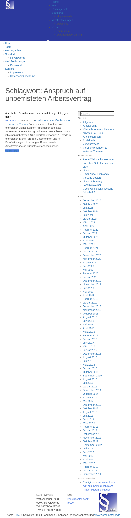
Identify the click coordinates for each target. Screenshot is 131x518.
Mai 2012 (88, 456)
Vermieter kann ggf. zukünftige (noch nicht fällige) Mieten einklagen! (99, 486)
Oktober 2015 (90, 372)
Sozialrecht (89, 140)
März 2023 (89, 222)
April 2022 (88, 226)
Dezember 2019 (92, 280)
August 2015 (90, 379)
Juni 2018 (88, 320)
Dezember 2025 (92, 200)
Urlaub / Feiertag (92, 181)
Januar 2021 (90, 251)
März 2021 (89, 244)
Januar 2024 (90, 218)
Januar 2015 (90, 386)
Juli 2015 (88, 382)
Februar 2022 (90, 229)
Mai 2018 (88, 324)
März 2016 (89, 364)
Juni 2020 (88, 266)
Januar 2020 (90, 277)
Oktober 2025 (90, 204)
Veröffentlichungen (62, 20)
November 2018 (92, 310)
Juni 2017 (88, 342)
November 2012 (92, 437)
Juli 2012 (88, 448)
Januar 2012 (90, 470)
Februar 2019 (90, 299)
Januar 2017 (90, 350)
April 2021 (88, 240)
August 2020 (90, 262)
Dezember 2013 (92, 404)
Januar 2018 (90, 339)
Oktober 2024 (90, 211)
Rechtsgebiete (60, 9)
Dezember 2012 (92, 434)
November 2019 (92, 284)
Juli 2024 (88, 215)
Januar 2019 (90, 302)
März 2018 (89, 331)
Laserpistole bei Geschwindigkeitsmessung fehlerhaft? (98, 189)
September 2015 (92, 375)
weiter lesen (12, 150)
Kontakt (56, 27)
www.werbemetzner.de (107, 515)
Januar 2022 (90, 233)
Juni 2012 (88, 452)
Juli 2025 (88, 207)
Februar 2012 (90, 466)
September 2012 (92, 445)
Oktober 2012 (90, 441)
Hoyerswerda (64, 16)
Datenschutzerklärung (69, 34)
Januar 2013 (90, 430)
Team (55, 5)
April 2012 (88, 459)
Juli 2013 (88, 415)
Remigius (88, 482)
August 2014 (90, 397)
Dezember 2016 (92, 353)
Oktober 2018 (90, 313)
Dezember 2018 (92, 306)
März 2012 (89, 463)
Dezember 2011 (92, 474)
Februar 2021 (90, 248)
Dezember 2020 (92, 255)
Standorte (57, 12)
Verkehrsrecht (91, 144)
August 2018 (90, 317)
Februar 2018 (90, 335)
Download (62, 23)
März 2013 (89, 423)
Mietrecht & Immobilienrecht (99, 129)
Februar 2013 (90, 426)
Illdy (17, 515)
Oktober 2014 (90, 393)
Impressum (63, 31)
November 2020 (92, 258)
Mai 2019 (88, 291)
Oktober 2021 (90, 237)
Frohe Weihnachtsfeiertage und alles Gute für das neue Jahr (98, 163)
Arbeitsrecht (42, 120)
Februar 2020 (90, 273)
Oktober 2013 (90, 408)
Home (55, 1)
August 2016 (90, 357)
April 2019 (88, 295)
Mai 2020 (88, 269)
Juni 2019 (88, 288)
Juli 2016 (88, 361)
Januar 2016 (90, 368)
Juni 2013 (88, 419)
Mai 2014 (88, 401)
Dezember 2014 (92, 390)
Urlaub (86, 170)
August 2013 (90, 412)
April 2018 (88, 328)
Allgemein (88, 122)
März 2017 (89, 346)
